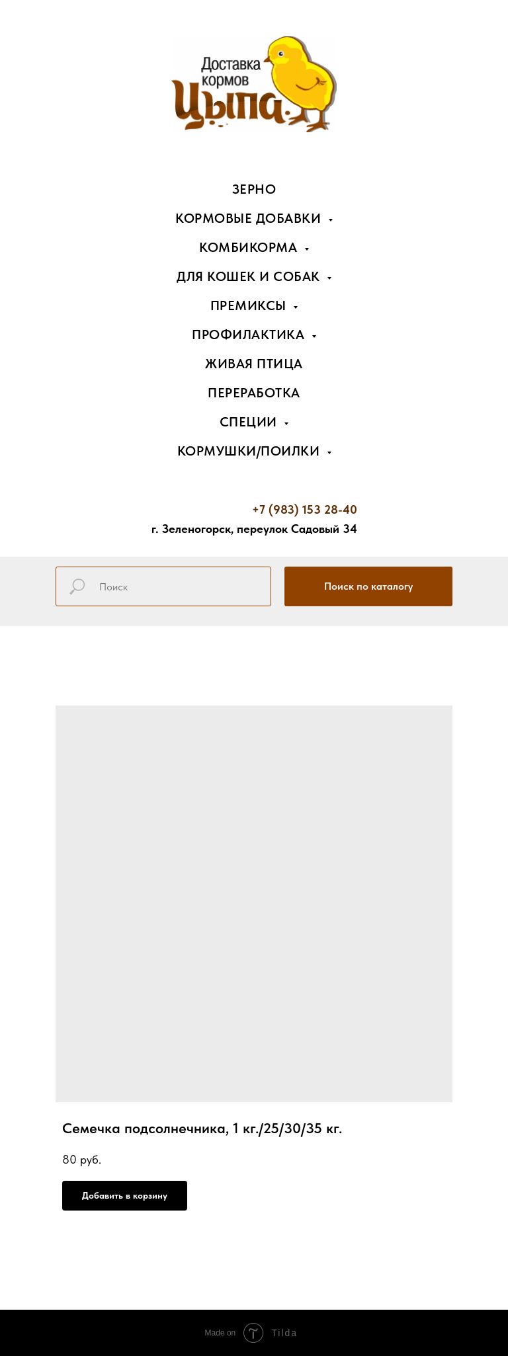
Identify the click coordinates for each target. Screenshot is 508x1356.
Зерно (254, 189)
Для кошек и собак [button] (250, 276)
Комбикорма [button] (250, 247)
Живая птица (254, 364)
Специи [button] (250, 422)
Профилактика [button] (250, 334)
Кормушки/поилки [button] (250, 451)
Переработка (254, 393)
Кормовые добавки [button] (250, 218)
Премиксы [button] (250, 305)
